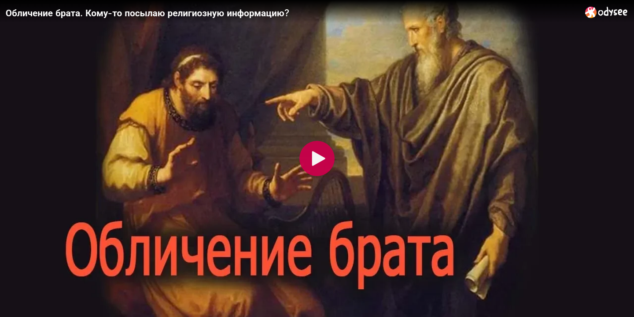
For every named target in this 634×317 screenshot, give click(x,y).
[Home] (606, 12)
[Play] (317, 158)
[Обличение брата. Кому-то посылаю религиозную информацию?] (292, 13)
